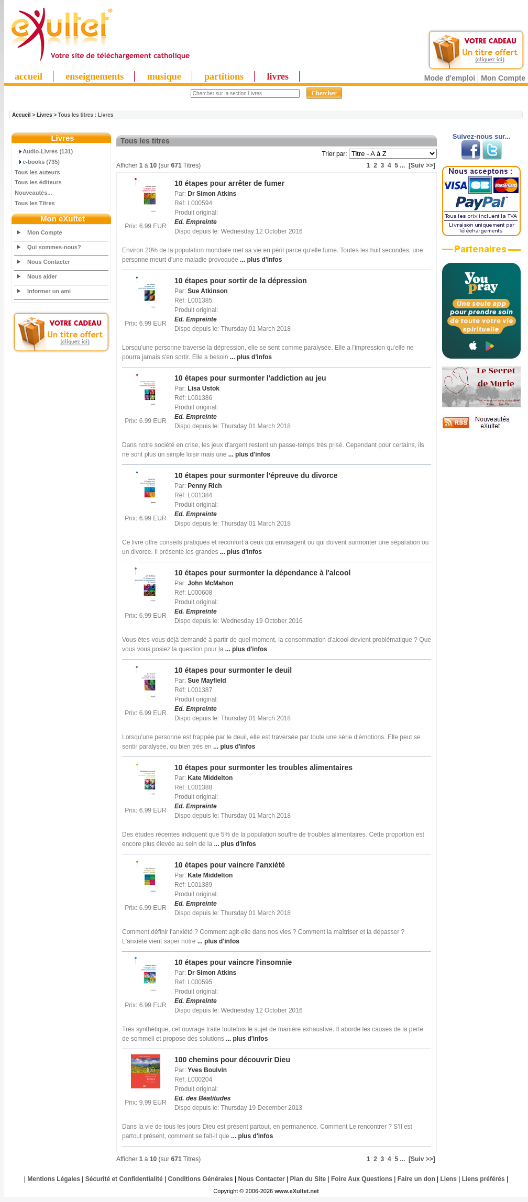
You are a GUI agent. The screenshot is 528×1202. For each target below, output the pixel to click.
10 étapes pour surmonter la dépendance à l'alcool (262, 573)
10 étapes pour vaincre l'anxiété (229, 865)
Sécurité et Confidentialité (124, 1179)
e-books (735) (37, 162)
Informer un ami (49, 291)
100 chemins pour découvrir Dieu (232, 1059)
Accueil (21, 115)
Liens (449, 1179)
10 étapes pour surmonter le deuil (233, 670)
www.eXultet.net (296, 1191)
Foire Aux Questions (361, 1179)
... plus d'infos (260, 259)
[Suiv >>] (422, 165)
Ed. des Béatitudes (202, 1098)
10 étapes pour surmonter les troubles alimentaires (263, 767)
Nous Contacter (48, 262)
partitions (224, 76)
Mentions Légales (53, 1179)
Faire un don (416, 1179)
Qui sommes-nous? (54, 247)
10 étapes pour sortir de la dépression (240, 280)
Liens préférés (483, 1179)
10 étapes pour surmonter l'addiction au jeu (250, 378)
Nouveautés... (33, 193)
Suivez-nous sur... (482, 136)
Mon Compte (503, 78)
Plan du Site (308, 1179)
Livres (44, 115)
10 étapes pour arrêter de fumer (229, 183)
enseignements (94, 76)
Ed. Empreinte (195, 222)
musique (164, 76)
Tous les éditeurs (38, 182)
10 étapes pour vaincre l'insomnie (233, 962)
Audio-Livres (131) (44, 151)
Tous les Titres (35, 203)
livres (278, 76)
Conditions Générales (200, 1179)
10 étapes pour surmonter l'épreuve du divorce (255, 475)
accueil (28, 76)
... (402, 165)
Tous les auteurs (37, 172)
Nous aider (42, 276)
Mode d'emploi (449, 78)
